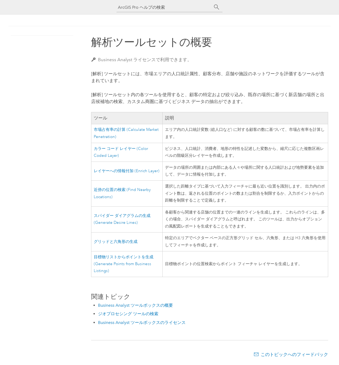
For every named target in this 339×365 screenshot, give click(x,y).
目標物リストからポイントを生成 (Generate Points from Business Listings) (123, 264)
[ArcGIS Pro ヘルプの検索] (164, 7)
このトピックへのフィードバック (294, 354)
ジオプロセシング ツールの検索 (128, 313)
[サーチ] (216, 7)
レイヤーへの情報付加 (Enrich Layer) (126, 170)
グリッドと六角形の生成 (115, 241)
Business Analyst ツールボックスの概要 (135, 305)
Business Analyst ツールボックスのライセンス (142, 322)
